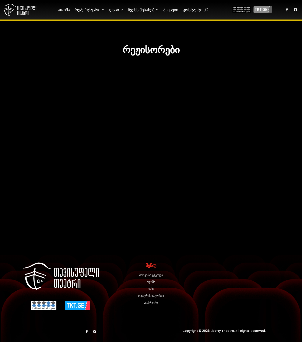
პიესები (170, 10)
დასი (114, 10)
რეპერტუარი (87, 10)
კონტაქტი (192, 10)
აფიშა (64, 10)
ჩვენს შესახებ (141, 10)
